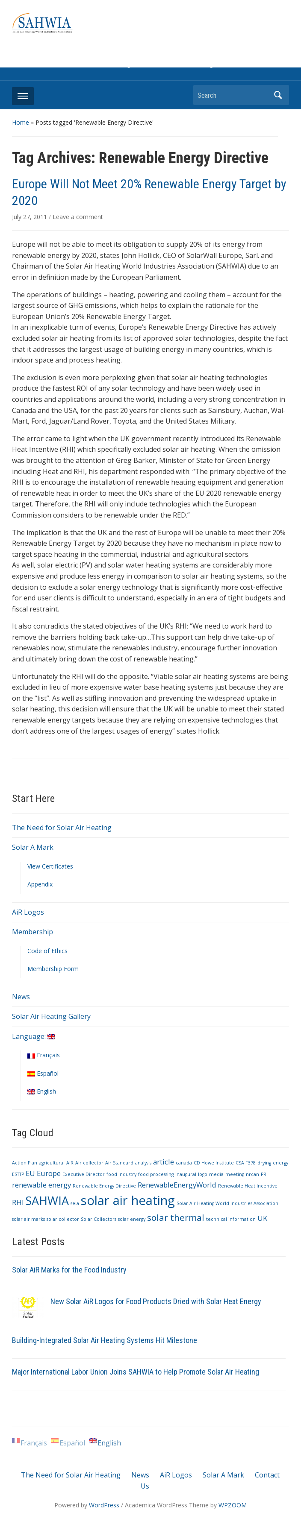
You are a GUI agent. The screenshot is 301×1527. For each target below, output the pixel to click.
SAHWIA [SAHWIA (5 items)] (47, 1200)
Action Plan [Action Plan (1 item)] (24, 1163)
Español (43, 1073)
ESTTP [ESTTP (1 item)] (18, 1174)
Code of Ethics (47, 951)
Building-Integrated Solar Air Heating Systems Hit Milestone (104, 1340)
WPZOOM (232, 1505)
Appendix (40, 884)
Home (20, 122)
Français (43, 1055)
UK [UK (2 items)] (262, 1218)
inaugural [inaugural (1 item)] (185, 1174)
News (21, 996)
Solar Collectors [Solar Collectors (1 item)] (98, 1219)
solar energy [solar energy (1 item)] (131, 1219)
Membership (32, 931)
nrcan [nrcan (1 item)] (252, 1174)
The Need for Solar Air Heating (62, 827)
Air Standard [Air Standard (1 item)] (119, 1163)
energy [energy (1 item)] (280, 1163)
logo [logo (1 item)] (202, 1174)
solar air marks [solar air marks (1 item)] (28, 1219)
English (41, 1091)
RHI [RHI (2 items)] (18, 1202)
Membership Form (53, 969)
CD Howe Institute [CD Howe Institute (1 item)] (214, 1163)
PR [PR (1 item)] (263, 1174)
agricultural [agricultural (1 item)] (52, 1163)
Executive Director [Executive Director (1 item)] (83, 1174)
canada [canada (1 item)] (184, 1163)
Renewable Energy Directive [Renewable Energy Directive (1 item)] (104, 1186)
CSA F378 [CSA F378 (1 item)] (246, 1163)
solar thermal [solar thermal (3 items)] (175, 1217)
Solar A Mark (32, 847)
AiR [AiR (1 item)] (70, 1163)
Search (278, 95)
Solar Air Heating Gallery (51, 1016)
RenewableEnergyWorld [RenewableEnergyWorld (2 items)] (177, 1185)
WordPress (104, 1505)
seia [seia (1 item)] (75, 1203)
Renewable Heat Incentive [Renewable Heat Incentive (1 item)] (247, 1186)
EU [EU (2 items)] (30, 1173)
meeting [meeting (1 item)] (234, 1174)
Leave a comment (78, 217)
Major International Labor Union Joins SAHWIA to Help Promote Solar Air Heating (135, 1371)
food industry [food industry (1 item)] (121, 1174)
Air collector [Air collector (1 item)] (89, 1163)
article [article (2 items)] (163, 1162)
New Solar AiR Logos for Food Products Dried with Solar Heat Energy (155, 1301)
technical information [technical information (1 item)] (231, 1219)
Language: (33, 1036)
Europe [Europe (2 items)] (49, 1173)
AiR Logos (28, 912)
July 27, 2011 (30, 217)
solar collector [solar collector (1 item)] (63, 1219)
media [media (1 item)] (216, 1174)
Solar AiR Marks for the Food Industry (69, 1269)
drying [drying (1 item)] (264, 1163)
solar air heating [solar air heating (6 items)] (128, 1200)
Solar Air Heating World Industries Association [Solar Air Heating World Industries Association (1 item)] (227, 1203)
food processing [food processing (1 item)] (156, 1174)
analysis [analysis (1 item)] (143, 1163)
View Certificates (50, 866)
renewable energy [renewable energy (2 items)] (41, 1185)
